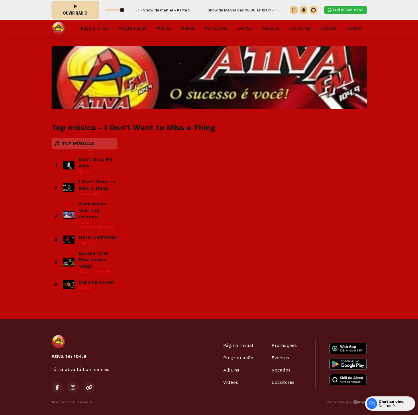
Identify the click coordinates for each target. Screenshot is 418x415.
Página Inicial (95, 28)
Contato (354, 28)
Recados (270, 28)
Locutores (299, 28)
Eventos (244, 28)
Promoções (215, 28)
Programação (132, 28)
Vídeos (187, 28)
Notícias (327, 28)
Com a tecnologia (347, 402)
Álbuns (163, 28)
